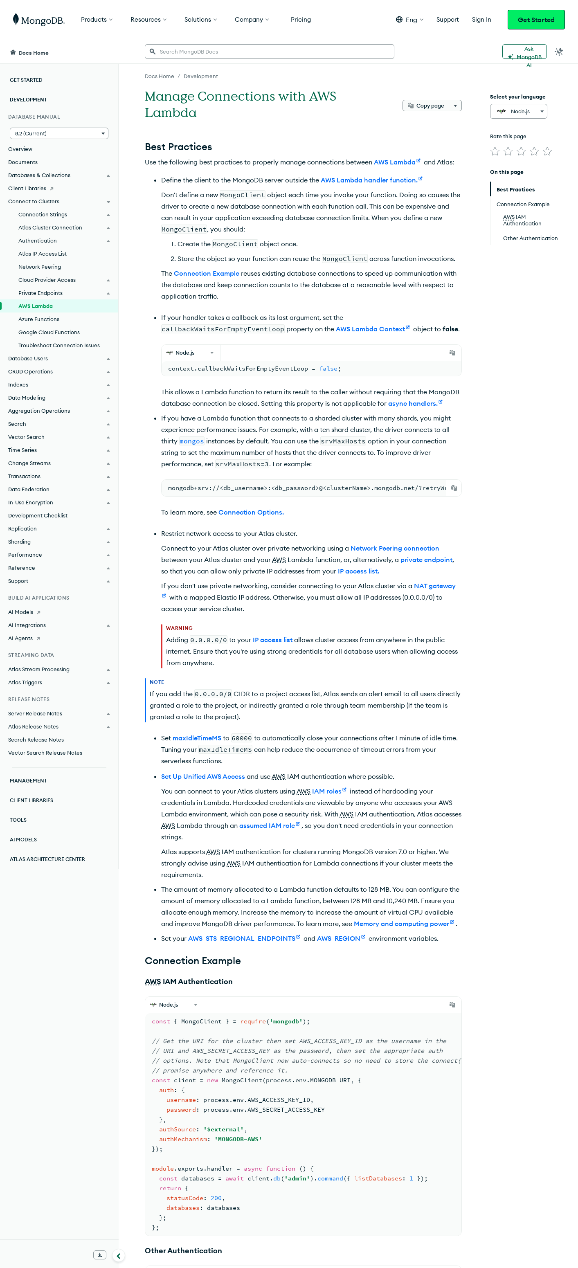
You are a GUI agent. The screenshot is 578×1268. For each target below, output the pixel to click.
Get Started (536, 20)
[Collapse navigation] (118, 1255)
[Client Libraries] (59, 188)
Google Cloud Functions (49, 332)
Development (28, 100)
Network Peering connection (395, 548)
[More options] (455, 105)
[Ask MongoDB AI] (524, 51)
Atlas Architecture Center (47, 859)
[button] (409, 19)
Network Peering (39, 266)
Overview (20, 149)
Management (28, 781)
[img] (495, 151)
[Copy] (452, 352)
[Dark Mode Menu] (559, 51)
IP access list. (358, 571)
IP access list (272, 640)
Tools (18, 820)
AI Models (23, 839)
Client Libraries (31, 800)
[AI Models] (59, 611)
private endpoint (426, 559)
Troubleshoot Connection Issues (59, 345)
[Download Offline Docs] (99, 1254)
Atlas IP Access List (42, 253)
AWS (279, 559)
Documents (23, 162)
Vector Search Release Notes (45, 752)
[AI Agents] (59, 638)
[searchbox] (269, 51)
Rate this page (508, 136)
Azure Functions (38, 319)
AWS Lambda (35, 306)
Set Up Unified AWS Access (203, 776)
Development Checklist (37, 515)
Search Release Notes (36, 739)
